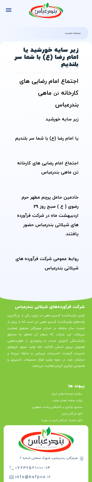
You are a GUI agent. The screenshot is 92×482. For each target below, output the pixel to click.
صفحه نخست (72, 33)
